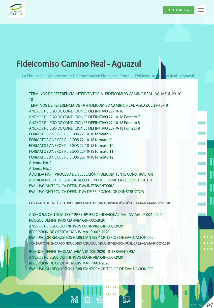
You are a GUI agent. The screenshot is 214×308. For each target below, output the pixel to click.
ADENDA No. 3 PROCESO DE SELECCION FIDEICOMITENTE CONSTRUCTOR (91, 180)
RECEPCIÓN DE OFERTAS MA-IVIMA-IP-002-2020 (69, 232)
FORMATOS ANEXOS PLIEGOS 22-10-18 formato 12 (71, 158)
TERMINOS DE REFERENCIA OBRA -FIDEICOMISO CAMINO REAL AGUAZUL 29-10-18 (98, 106)
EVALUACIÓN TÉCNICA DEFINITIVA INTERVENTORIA (72, 186)
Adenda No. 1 (40, 163)
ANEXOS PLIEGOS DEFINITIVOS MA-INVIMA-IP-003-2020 (76, 258)
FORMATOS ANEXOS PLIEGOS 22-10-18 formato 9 (70, 140)
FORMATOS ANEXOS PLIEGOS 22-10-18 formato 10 (71, 146)
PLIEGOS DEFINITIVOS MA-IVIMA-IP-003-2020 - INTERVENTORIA (82, 252)
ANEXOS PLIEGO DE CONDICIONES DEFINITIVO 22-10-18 (76, 111)
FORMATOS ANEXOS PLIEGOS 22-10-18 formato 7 (70, 134)
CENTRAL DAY (179, 10)
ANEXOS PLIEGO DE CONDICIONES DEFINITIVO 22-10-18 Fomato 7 (84, 117)
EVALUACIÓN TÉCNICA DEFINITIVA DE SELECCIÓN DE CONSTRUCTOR (86, 192)
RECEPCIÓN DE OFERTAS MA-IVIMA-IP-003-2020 (69, 263)
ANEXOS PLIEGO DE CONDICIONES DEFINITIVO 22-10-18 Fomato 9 (84, 129)
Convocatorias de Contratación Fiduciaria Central (89, 76)
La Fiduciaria (33, 76)
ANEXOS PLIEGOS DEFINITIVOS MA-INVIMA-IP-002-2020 (76, 226)
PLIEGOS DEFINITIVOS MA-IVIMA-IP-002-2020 (67, 221)
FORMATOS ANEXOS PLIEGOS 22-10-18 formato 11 (71, 152)
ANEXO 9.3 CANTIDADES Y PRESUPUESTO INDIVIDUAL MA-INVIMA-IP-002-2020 (95, 215)
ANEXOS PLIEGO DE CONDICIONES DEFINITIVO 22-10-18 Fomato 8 (84, 123)
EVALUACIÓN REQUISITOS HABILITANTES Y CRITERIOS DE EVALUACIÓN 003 (91, 269)
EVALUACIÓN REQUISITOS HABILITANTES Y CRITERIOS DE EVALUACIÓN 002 (91, 238)
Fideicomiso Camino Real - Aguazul (164, 76)
